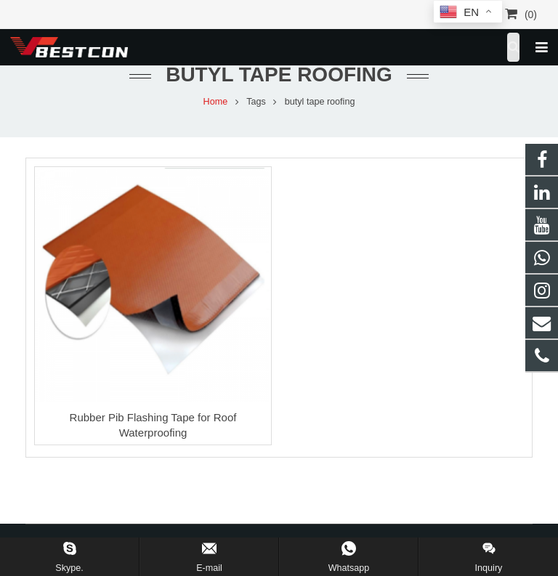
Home (215, 102)
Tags (256, 102)
